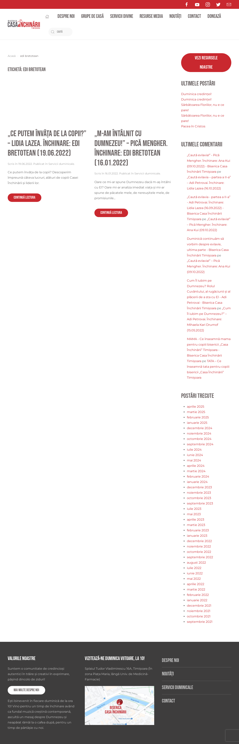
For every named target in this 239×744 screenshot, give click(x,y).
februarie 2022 (198, 595)
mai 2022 (194, 579)
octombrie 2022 (199, 552)
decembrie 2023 (199, 487)
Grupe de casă (92, 16)
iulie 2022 (194, 568)
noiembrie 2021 (198, 611)
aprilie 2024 (196, 466)
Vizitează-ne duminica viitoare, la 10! (115, 659)
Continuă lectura (24, 197)
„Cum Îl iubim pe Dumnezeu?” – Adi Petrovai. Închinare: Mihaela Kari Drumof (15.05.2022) (209, 319)
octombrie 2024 (199, 439)
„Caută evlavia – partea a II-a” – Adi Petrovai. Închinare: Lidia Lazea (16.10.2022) (209, 182)
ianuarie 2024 (197, 482)
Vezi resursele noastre (206, 62)
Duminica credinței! (196, 94)
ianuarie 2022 (197, 600)
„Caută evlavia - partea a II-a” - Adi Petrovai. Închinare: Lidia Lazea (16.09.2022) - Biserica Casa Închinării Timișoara (208, 208)
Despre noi (66, 16)
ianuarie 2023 (197, 535)
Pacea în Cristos (193, 126)
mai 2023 (194, 514)
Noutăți (175, 16)
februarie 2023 (198, 530)
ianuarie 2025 (197, 423)
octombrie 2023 (199, 498)
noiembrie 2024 (199, 433)
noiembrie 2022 (199, 546)
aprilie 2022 (195, 584)
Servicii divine (121, 16)
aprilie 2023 (195, 519)
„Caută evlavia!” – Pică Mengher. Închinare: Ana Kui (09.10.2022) (208, 224)
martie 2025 (196, 412)
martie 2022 (196, 589)
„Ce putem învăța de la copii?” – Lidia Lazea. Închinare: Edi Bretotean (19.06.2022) (47, 143)
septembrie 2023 (200, 503)
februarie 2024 (198, 476)
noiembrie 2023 (199, 492)
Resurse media (151, 16)
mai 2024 (194, 460)
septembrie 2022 (200, 557)
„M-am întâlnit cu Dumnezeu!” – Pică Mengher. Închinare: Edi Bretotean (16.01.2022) (131, 148)
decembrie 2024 (199, 428)
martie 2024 (196, 471)
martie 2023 (196, 525)
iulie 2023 (194, 509)
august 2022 (196, 562)
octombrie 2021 (199, 616)
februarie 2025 (198, 417)
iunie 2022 (195, 573)
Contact (194, 16)
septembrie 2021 (199, 622)
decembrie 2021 (199, 605)
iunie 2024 (195, 455)
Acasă (12, 56)
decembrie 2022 (199, 541)
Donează (214, 16)
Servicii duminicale (61, 164)
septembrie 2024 (200, 444)
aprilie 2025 (195, 406)
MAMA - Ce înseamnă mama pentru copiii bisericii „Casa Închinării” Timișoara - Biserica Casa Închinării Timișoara (209, 350)
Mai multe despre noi (26, 690)
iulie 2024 (194, 449)
